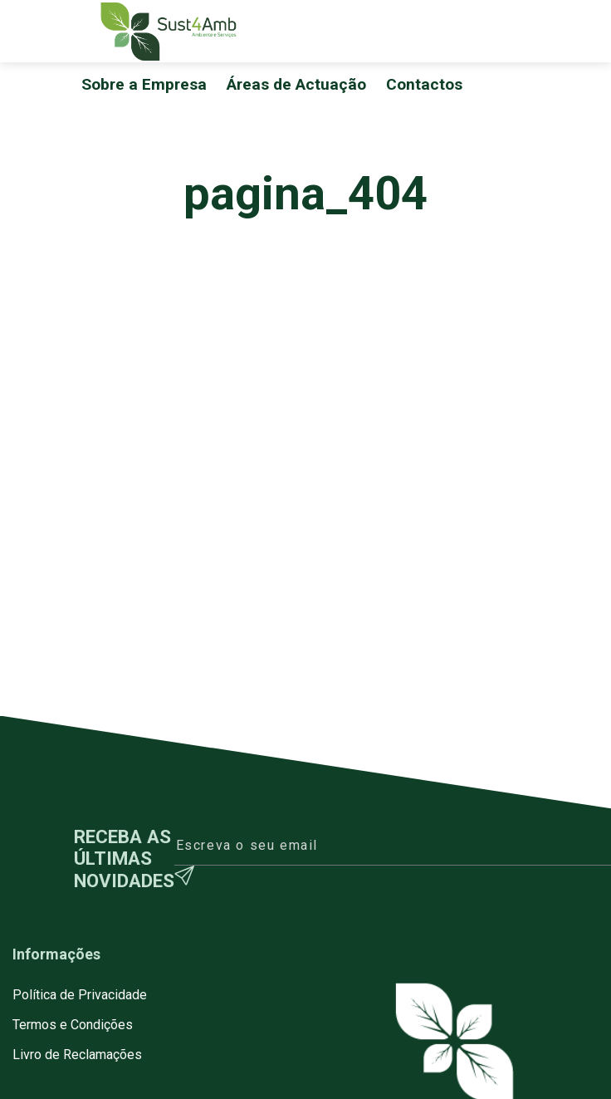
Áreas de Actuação (296, 84)
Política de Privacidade (79, 995)
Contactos (424, 84)
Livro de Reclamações (77, 1054)
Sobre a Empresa (144, 84)
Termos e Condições (72, 1025)
